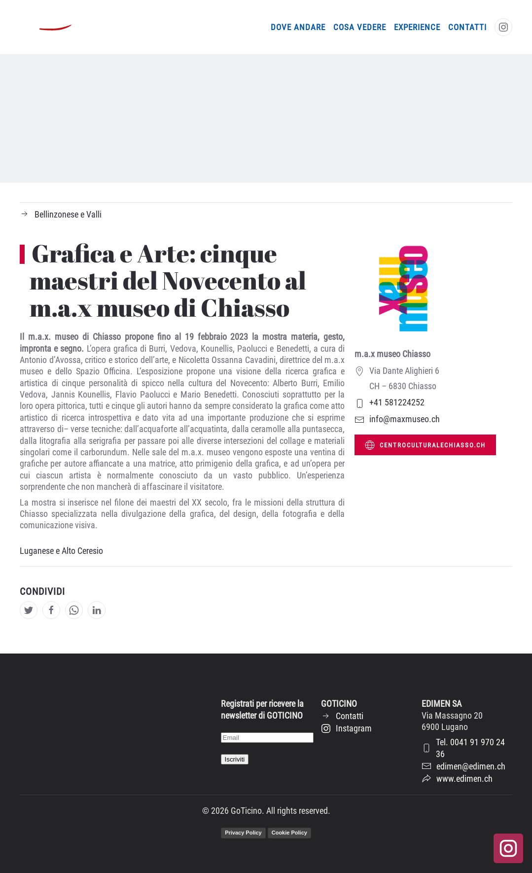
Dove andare (298, 27)
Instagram (346, 728)
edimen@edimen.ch (463, 766)
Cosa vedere (359, 27)
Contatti (467, 27)
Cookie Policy (289, 833)
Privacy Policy (243, 833)
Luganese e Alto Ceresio (61, 551)
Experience (417, 27)
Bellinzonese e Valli (61, 214)
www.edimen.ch (457, 778)
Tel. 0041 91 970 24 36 (463, 748)
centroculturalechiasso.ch (425, 445)
